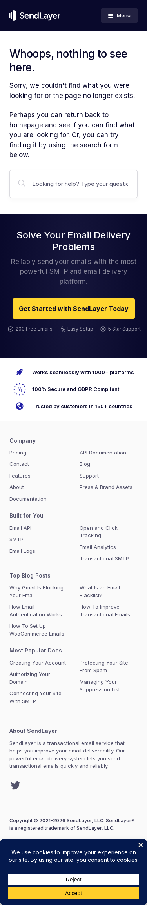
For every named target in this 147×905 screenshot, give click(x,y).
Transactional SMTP (104, 558)
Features (20, 475)
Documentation (28, 499)
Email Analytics (98, 547)
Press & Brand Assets (106, 487)
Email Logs (22, 551)
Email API (20, 528)
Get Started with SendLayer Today (74, 309)
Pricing (17, 452)
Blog (85, 464)
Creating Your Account (37, 663)
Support (89, 475)
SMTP (16, 539)
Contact (19, 464)
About (16, 487)
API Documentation (103, 452)
